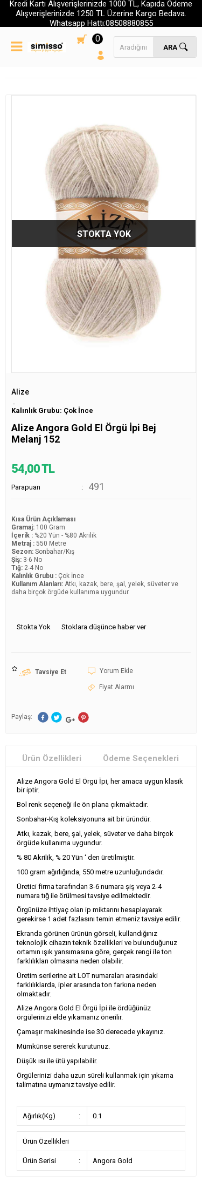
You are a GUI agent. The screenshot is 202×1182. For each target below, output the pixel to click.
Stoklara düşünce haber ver (103, 627)
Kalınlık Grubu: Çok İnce (52, 410)
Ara (170, 47)
